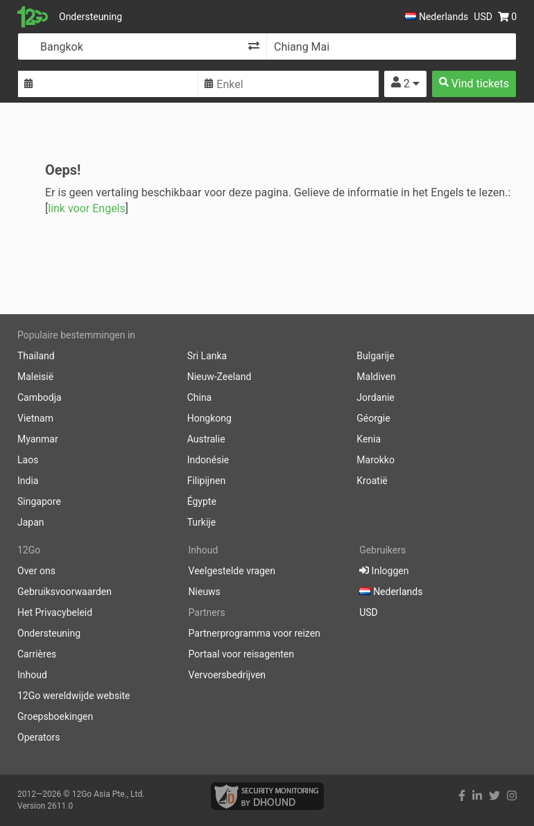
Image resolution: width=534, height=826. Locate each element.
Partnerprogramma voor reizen (254, 633)
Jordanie (375, 397)
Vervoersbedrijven (227, 674)
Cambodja (39, 397)
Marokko (375, 459)
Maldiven (375, 376)
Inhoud (32, 674)
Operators (38, 737)
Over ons (36, 570)
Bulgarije (375, 355)
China (199, 397)
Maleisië (35, 376)
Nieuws (205, 591)
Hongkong (209, 418)
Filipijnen (206, 480)
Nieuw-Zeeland (219, 376)
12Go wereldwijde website (73, 695)
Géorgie (373, 418)
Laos (27, 459)
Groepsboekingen (55, 716)
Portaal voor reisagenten (241, 654)
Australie (206, 439)
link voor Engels (87, 208)
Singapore (39, 501)
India (27, 480)
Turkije (201, 522)
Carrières (36, 654)
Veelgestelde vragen (232, 570)
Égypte (201, 501)
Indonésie (208, 459)
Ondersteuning (90, 16)
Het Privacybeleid (54, 612)
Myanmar (37, 439)
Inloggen (383, 570)
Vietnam (35, 418)
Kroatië (371, 480)
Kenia (368, 439)
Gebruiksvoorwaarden (64, 591)
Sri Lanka (207, 355)
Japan (30, 522)
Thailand (36, 355)
